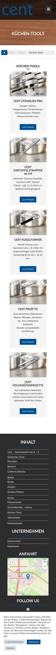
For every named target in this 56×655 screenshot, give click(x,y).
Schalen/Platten (15, 491)
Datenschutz (14, 541)
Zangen (11, 486)
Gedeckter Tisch (15, 456)
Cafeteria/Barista (16, 471)
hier (5, 636)
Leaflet (45, 594)
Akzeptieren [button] (34, 642)
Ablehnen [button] (10, 648)
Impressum (13, 546)
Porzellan (12, 461)
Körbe (10, 481)
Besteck (11, 466)
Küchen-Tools (14, 512)
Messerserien (14, 502)
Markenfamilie (14, 523)
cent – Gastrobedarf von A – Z (23, 451)
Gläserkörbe (13, 517)
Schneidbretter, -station (19, 507)
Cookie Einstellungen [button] (14, 642)
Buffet (10, 477)
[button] (28, 577)
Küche (10, 497)
